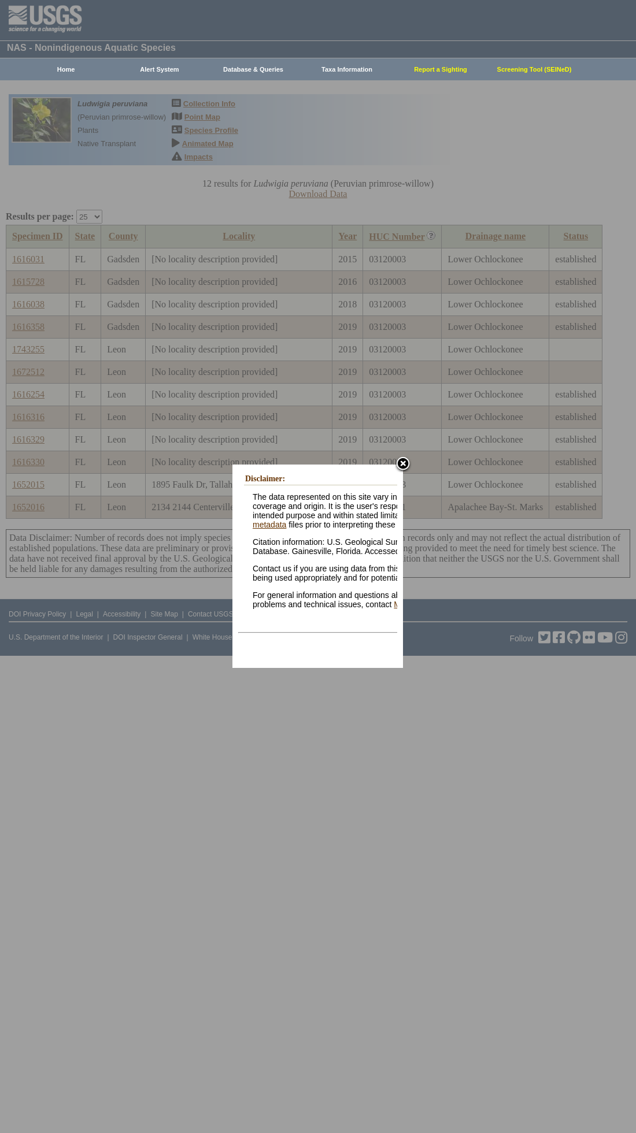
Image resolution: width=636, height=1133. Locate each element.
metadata (269, 524)
